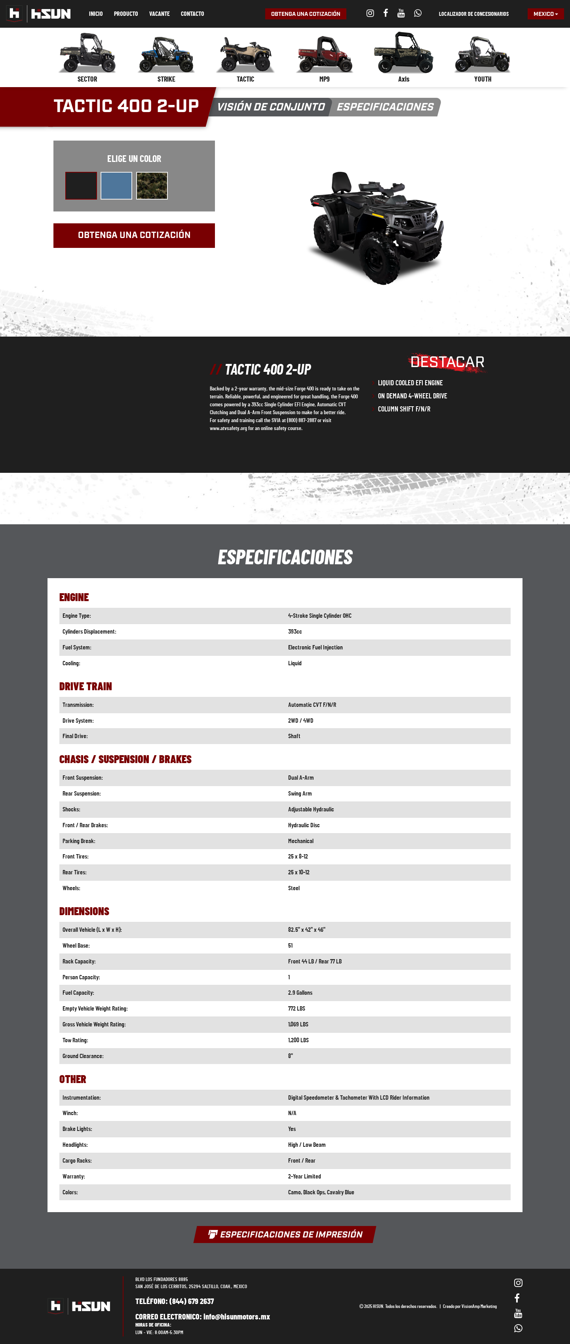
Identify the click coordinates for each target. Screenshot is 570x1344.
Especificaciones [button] (385, 107)
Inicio (96, 14)
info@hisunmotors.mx (236, 1317)
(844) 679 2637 (191, 1302)
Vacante (159, 14)
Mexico (546, 14)
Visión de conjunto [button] (271, 107)
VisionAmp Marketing (479, 1306)
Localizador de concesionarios (474, 14)
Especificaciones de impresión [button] (285, 1235)
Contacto (192, 14)
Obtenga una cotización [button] (305, 14)
